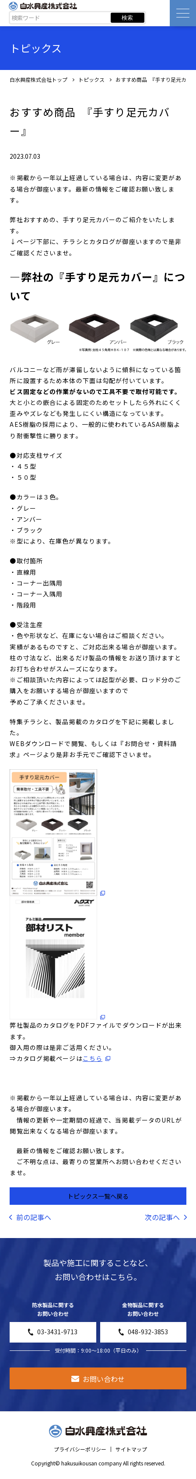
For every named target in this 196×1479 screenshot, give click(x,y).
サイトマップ (131, 1449)
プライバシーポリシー (80, 1449)
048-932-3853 (143, 1331)
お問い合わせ (97, 1379)
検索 (127, 17)
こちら (92, 1058)
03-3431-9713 (52, 1331)
